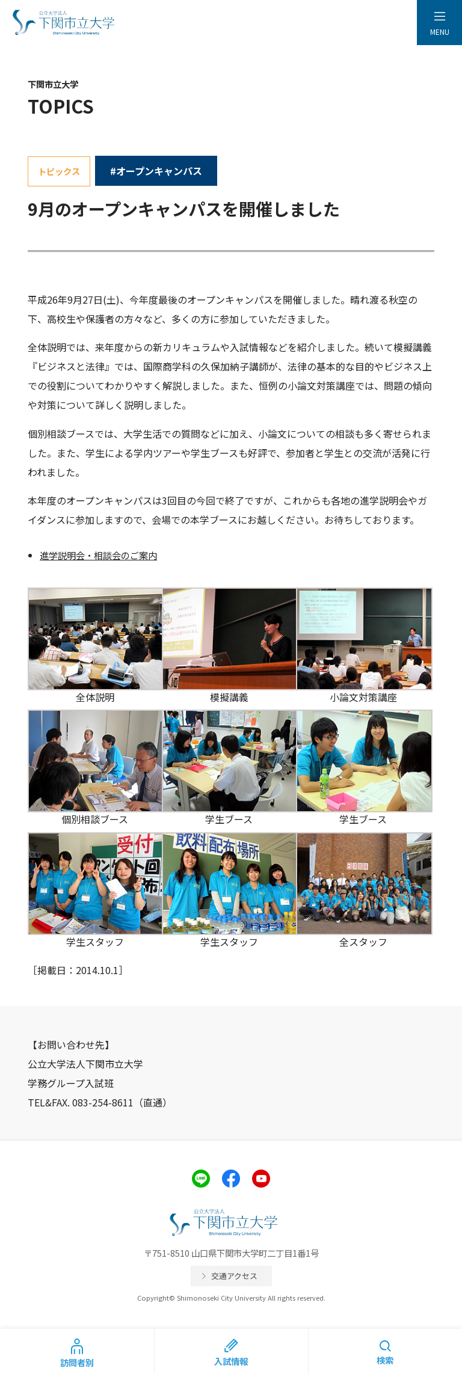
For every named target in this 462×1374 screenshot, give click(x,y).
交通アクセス (234, 1275)
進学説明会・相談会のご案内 (98, 555)
